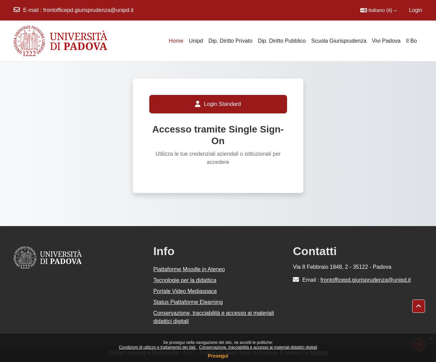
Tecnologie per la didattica (184, 280)
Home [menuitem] (176, 41)
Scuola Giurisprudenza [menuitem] (338, 41)
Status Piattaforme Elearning (188, 302)
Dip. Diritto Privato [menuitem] (230, 41)
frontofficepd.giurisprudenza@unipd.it (88, 10)
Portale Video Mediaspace (185, 291)
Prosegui (218, 356)
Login (415, 10)
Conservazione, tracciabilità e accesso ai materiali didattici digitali (258, 347)
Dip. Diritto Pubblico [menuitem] (282, 41)
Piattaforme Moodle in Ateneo (189, 269)
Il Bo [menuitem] (411, 41)
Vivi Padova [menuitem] (386, 41)
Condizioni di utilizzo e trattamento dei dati (158, 347)
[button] (378, 10)
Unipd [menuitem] (196, 41)
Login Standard (218, 104)
